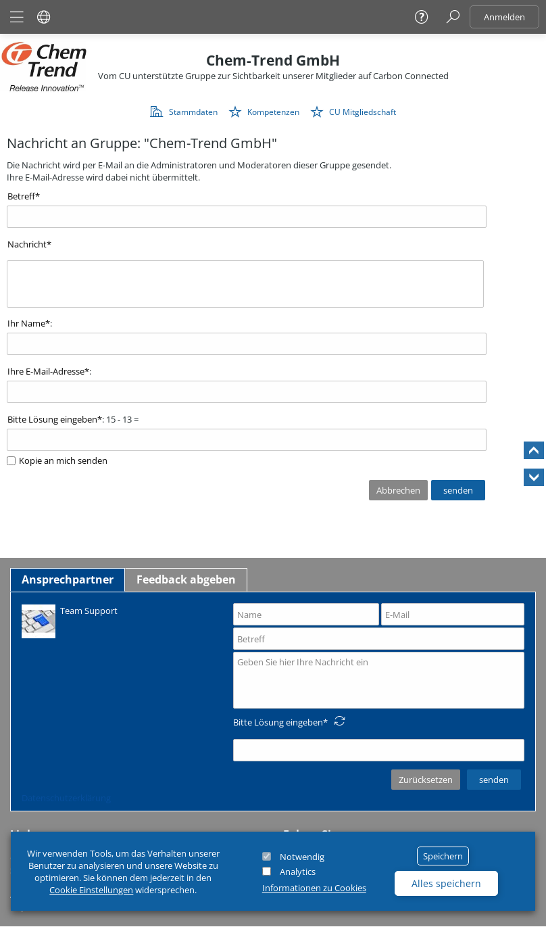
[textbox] (245, 284)
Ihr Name (26, 323)
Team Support (70, 620)
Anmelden (504, 17)
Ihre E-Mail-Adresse (45, 371)
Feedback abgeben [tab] (186, 579)
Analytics (298, 871)
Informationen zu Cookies (314, 888)
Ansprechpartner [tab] (68, 579)
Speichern (443, 856)
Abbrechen (398, 490)
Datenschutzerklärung (66, 798)
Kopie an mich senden (63, 460)
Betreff (21, 196)
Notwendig (302, 857)
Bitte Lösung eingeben (52, 419)
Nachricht (27, 244)
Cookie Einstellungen (91, 890)
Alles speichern (446, 883)
